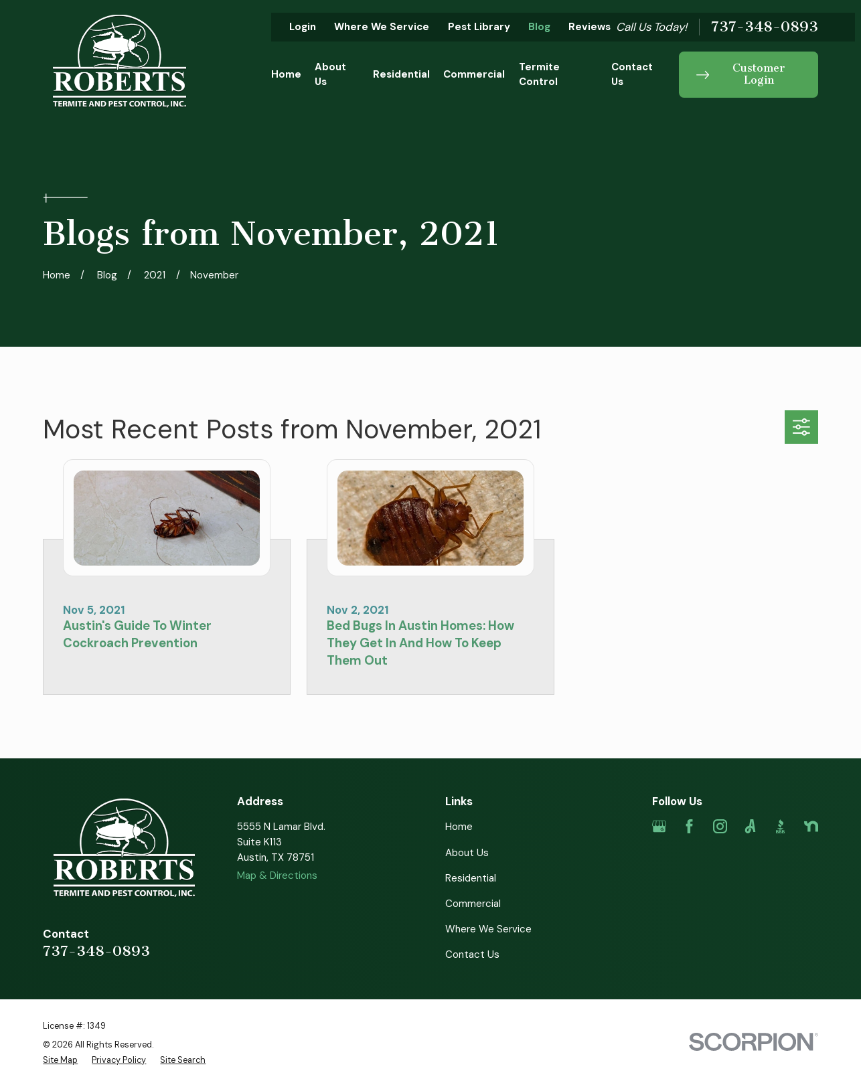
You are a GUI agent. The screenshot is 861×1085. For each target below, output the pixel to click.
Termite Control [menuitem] (539, 74)
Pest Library (479, 26)
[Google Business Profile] (659, 826)
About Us (467, 852)
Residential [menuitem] (401, 74)
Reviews (589, 26)
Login (302, 26)
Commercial (473, 903)
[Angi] (750, 826)
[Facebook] (689, 826)
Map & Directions (277, 875)
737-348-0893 (764, 27)
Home (459, 826)
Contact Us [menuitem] (632, 74)
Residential (470, 878)
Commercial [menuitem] (474, 74)
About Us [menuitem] (330, 74)
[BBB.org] (780, 826)
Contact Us (472, 954)
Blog (539, 26)
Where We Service (381, 26)
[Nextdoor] (811, 826)
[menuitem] (60, 1060)
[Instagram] (720, 826)
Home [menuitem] (286, 74)
